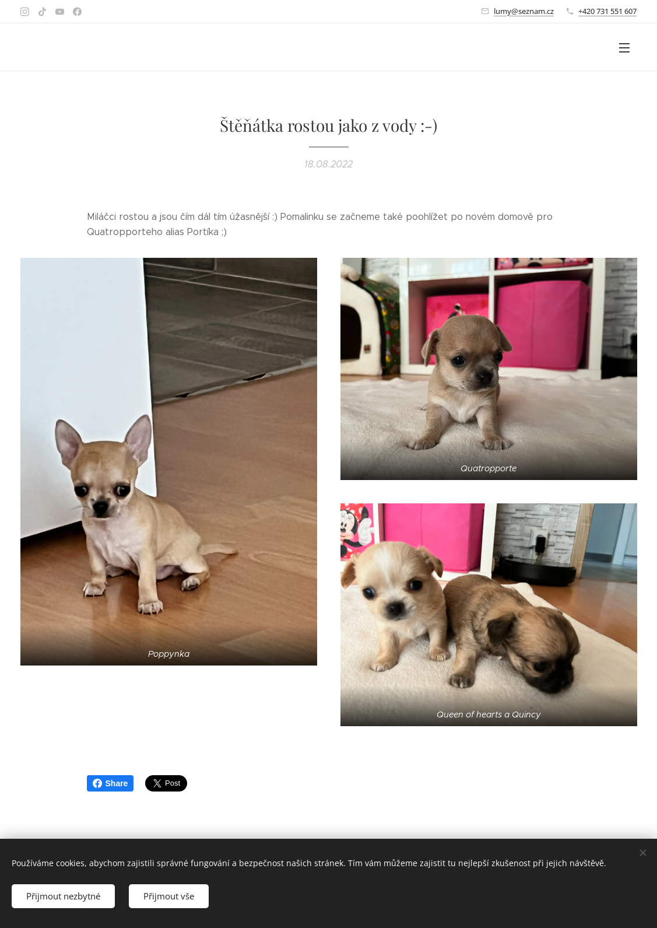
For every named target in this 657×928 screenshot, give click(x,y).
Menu (624, 47)
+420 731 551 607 (607, 11)
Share (110, 783)
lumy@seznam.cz (524, 11)
